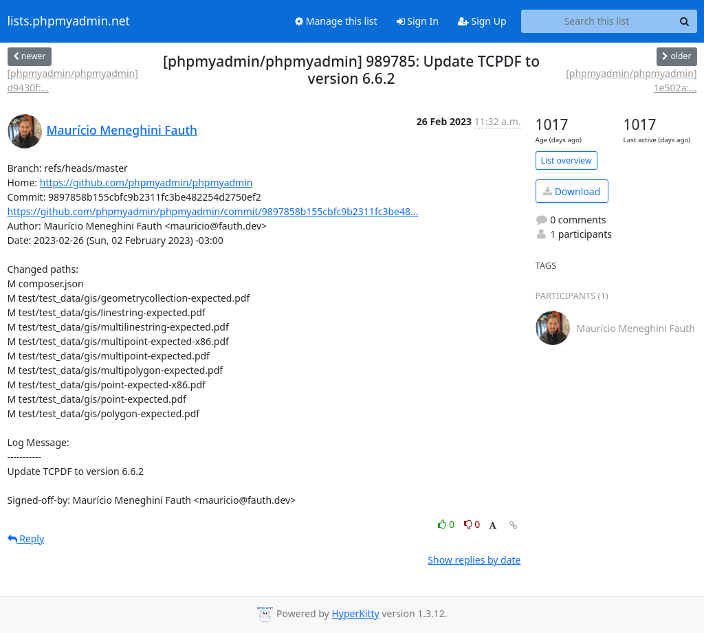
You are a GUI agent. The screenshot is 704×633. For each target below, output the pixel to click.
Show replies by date (474, 559)
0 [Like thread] (447, 524)
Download (571, 191)
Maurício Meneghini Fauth (122, 130)
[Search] (684, 21)
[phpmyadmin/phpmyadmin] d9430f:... (73, 80)
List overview (566, 160)
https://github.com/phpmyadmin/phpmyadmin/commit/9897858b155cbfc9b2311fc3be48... (213, 211)
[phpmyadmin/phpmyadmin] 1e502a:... (631, 80)
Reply (26, 538)
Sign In (418, 20)
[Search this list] (597, 21)
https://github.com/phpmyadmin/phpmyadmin (146, 182)
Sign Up (482, 20)
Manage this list (336, 20)
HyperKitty (355, 613)
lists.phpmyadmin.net (69, 21)
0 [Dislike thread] (472, 524)
